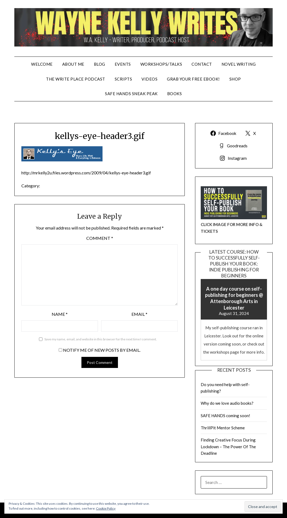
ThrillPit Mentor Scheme (223, 427)
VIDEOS (149, 79)
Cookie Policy (106, 508)
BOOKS (174, 93)
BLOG (99, 64)
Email (139, 314)
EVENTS (123, 64)
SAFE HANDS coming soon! (225, 415)
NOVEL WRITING (239, 64)
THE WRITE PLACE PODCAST (75, 79)
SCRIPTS (123, 79)
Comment (99, 238)
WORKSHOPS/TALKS (161, 64)
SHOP (235, 79)
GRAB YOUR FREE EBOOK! (193, 79)
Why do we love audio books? (227, 403)
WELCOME (42, 64)
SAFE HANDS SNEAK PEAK (131, 93)
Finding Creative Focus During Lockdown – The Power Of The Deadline (228, 446)
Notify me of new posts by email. (101, 350)
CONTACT (202, 64)
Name (60, 314)
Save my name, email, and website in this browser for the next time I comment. (100, 339)
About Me (73, 64)
